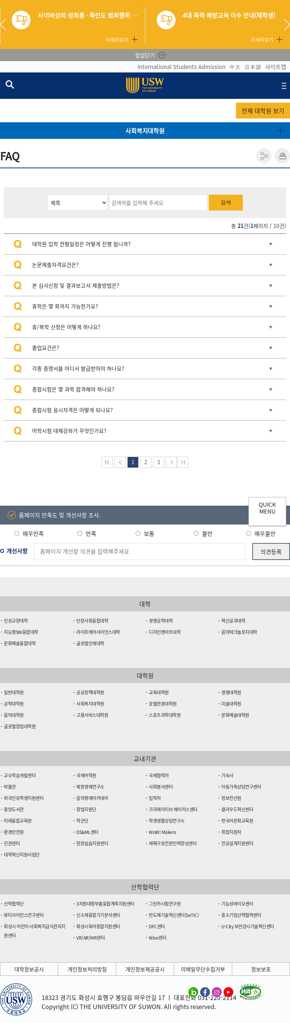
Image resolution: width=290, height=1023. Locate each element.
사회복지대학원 (145, 130)
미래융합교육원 (18, 820)
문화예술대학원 (235, 715)
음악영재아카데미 (92, 798)
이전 (120, 462)
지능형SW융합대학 (21, 632)
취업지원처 (231, 832)
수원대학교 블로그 (193, 991)
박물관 (10, 786)
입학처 (155, 798)
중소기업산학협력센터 (241, 915)
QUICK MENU (267, 507)
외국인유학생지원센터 (23, 798)
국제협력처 (159, 775)
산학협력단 (14, 903)
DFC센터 (157, 926)
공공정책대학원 (90, 692)
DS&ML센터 (87, 832)
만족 (91, 533)
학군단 (82, 820)
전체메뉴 (284, 85)
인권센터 (12, 843)
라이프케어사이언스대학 (98, 632)
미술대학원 (231, 703)
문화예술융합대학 (19, 643)
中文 (235, 67)
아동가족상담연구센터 (241, 786)
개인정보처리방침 (87, 969)
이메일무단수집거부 (203, 969)
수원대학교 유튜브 (228, 991)
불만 (207, 533)
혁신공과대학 (233, 620)
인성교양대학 (16, 620)
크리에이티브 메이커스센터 (173, 809)
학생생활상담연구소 (167, 820)
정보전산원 (231, 798)
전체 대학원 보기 (263, 110)
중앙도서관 (14, 809)
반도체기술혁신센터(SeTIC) (174, 915)
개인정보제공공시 (145, 969)
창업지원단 (86, 809)
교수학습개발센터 (19, 775)
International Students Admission (181, 67)
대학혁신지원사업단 (22, 854)
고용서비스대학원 (92, 715)
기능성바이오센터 (237, 903)
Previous (6, 24)
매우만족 (33, 533)
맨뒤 (182, 462)
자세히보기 (117, 39)
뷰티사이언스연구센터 (23, 915)
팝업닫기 (145, 55)
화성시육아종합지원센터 (98, 926)
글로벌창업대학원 (19, 726)
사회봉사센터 (161, 786)
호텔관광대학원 (163, 703)
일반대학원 (14, 692)
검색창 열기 (9, 84)
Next (287, 24)
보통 (149, 533)
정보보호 (261, 969)
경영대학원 (231, 692)
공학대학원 (14, 703)
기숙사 (227, 775)
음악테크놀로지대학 (239, 632)
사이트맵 (275, 67)
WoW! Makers (162, 832)
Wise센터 (157, 937)
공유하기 (263, 155)
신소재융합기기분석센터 (98, 915)
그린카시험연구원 (164, 903)
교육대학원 (159, 692)
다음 (171, 462)
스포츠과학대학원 (164, 715)
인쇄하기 (282, 155)
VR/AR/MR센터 (90, 937)
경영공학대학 (161, 620)
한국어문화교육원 (237, 820)
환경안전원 (14, 832)
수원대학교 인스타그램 (217, 991)
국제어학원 (86, 775)
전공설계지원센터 (237, 843)
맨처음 (107, 462)
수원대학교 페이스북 (205, 991)
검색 (226, 202)
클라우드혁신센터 (237, 809)
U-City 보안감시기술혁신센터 (247, 926)
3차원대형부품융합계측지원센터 (105, 903)
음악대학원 (14, 715)
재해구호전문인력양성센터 (172, 843)
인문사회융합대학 (92, 620)
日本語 (252, 67)
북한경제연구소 (90, 786)
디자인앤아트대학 (164, 632)
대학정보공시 (29, 969)
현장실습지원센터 (92, 843)
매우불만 (265, 533)
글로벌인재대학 (90, 643)
